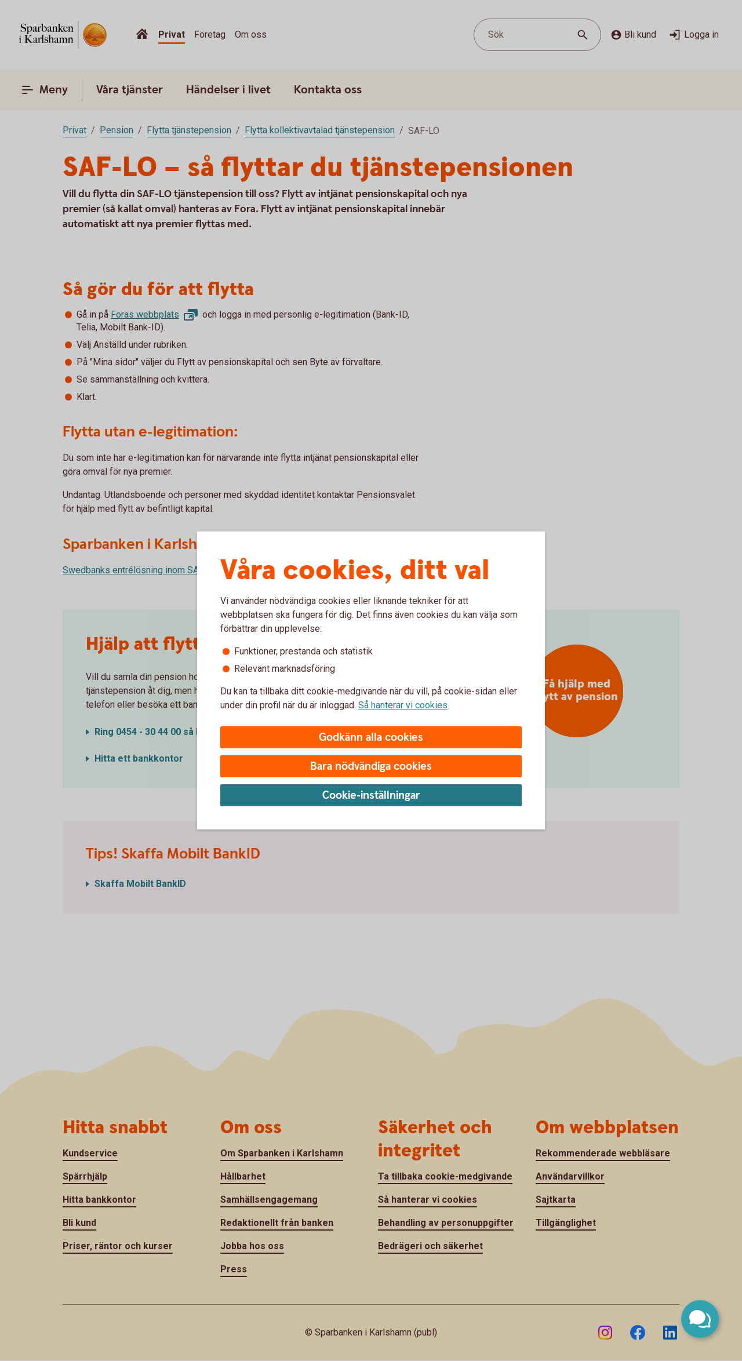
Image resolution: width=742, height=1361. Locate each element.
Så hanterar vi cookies (403, 705)
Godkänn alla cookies (371, 737)
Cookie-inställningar (371, 795)
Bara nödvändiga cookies (371, 766)
